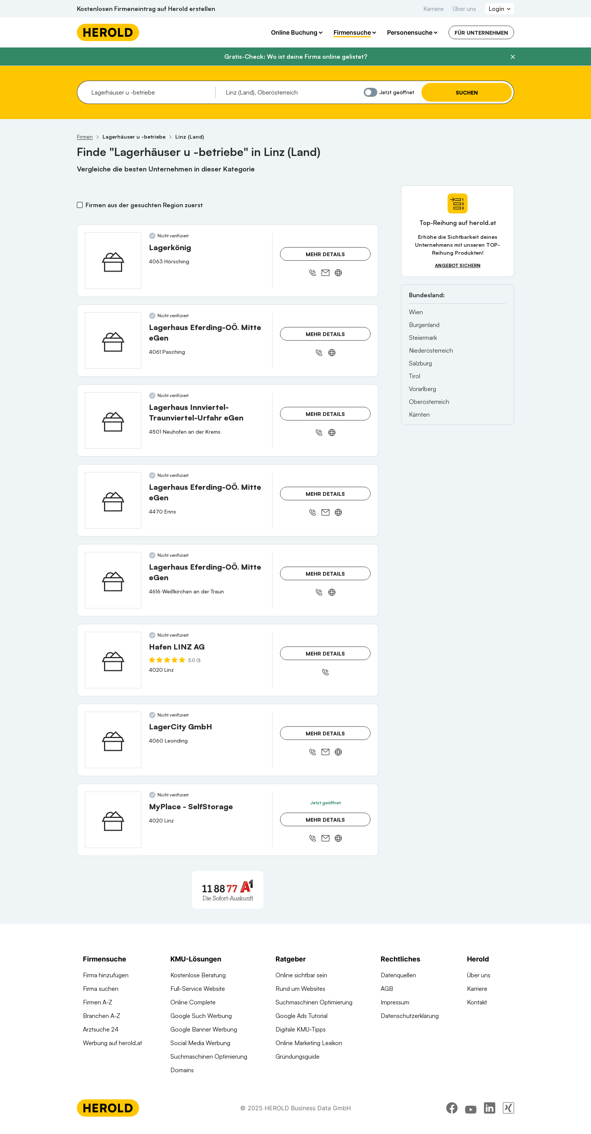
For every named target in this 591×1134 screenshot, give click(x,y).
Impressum (395, 1002)
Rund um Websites (300, 988)
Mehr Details (325, 254)
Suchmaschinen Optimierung (208, 1056)
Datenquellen (398, 975)
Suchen (467, 92)
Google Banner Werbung (203, 1029)
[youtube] (470, 1113)
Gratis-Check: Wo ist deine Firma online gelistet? (295, 56)
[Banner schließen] (512, 56)
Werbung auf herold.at (112, 1043)
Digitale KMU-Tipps (301, 1029)
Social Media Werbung (200, 1043)
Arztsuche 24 (100, 1029)
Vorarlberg (422, 389)
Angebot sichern (458, 265)
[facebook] (452, 1113)
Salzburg (420, 363)
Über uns (464, 8)
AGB (387, 988)
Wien (416, 312)
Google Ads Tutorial (302, 1015)
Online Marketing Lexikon (309, 1043)
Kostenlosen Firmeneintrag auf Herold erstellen (146, 8)
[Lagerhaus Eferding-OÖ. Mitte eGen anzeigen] (113, 340)
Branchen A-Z (101, 1015)
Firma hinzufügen (106, 975)
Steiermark (423, 337)
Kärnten (419, 414)
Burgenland (424, 325)
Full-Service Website (197, 988)
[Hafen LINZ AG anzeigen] (113, 660)
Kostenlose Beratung (198, 975)
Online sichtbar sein (301, 975)
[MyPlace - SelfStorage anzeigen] (113, 820)
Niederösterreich (431, 350)
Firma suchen (100, 988)
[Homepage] (108, 32)
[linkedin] (489, 1113)
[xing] (508, 1113)
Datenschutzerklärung (410, 1015)
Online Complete (193, 1002)
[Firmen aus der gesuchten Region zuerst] (80, 205)
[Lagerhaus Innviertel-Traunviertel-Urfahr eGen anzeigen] (113, 420)
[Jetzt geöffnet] (370, 92)
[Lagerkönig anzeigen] (113, 260)
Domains (182, 1070)
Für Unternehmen (481, 32)
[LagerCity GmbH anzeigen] (113, 740)
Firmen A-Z (97, 1002)
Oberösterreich (429, 401)
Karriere (433, 8)
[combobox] (150, 92)
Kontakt (477, 1002)
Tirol (414, 376)
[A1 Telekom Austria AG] (227, 890)
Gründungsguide (298, 1056)
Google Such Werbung (201, 1015)
